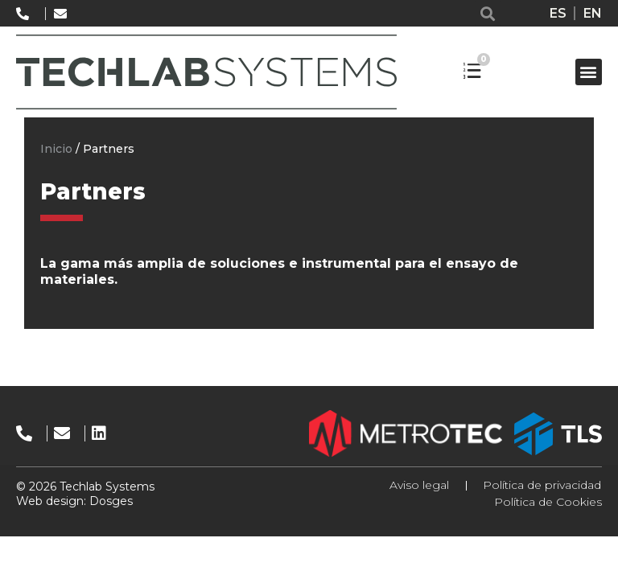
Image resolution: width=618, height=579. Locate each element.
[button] (488, 13)
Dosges (109, 501)
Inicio (56, 149)
